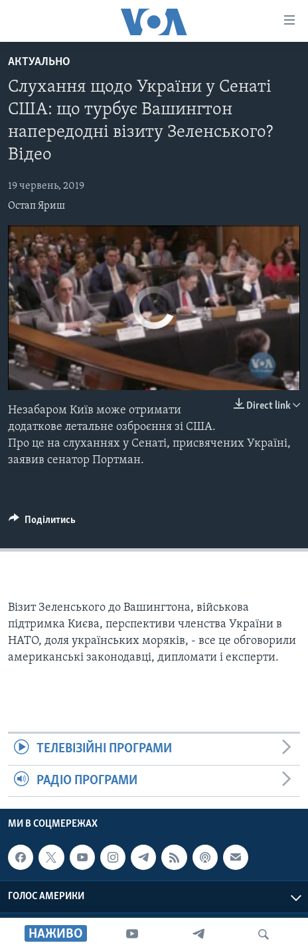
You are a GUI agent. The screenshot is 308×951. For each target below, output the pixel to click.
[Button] (42, 523)
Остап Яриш (36, 206)
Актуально (39, 62)
